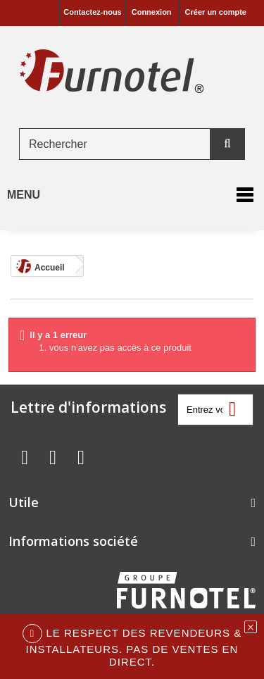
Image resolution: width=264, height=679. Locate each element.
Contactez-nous (92, 12)
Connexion (152, 12)
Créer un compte (215, 12)
